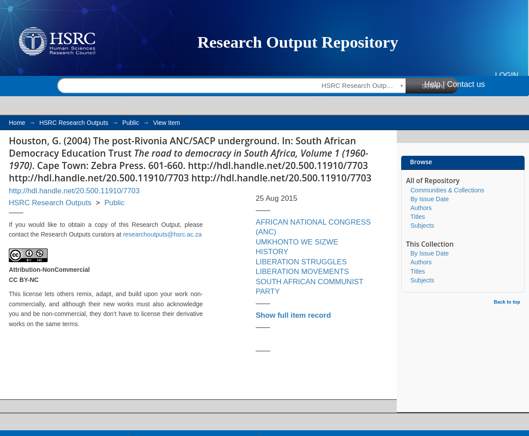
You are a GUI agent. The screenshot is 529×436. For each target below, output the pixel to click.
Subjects (422, 225)
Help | (434, 84)
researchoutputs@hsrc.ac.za (162, 234)
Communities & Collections (447, 190)
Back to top (507, 301)
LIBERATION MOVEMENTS (302, 271)
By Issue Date (429, 199)
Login (506, 75)
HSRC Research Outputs (73, 122)
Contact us (466, 84)
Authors (421, 207)
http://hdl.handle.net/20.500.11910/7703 (74, 191)
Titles (417, 216)
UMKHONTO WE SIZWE (297, 242)
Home (17, 122)
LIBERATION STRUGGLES (301, 262)
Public (130, 122)
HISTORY (272, 252)
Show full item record (293, 315)
